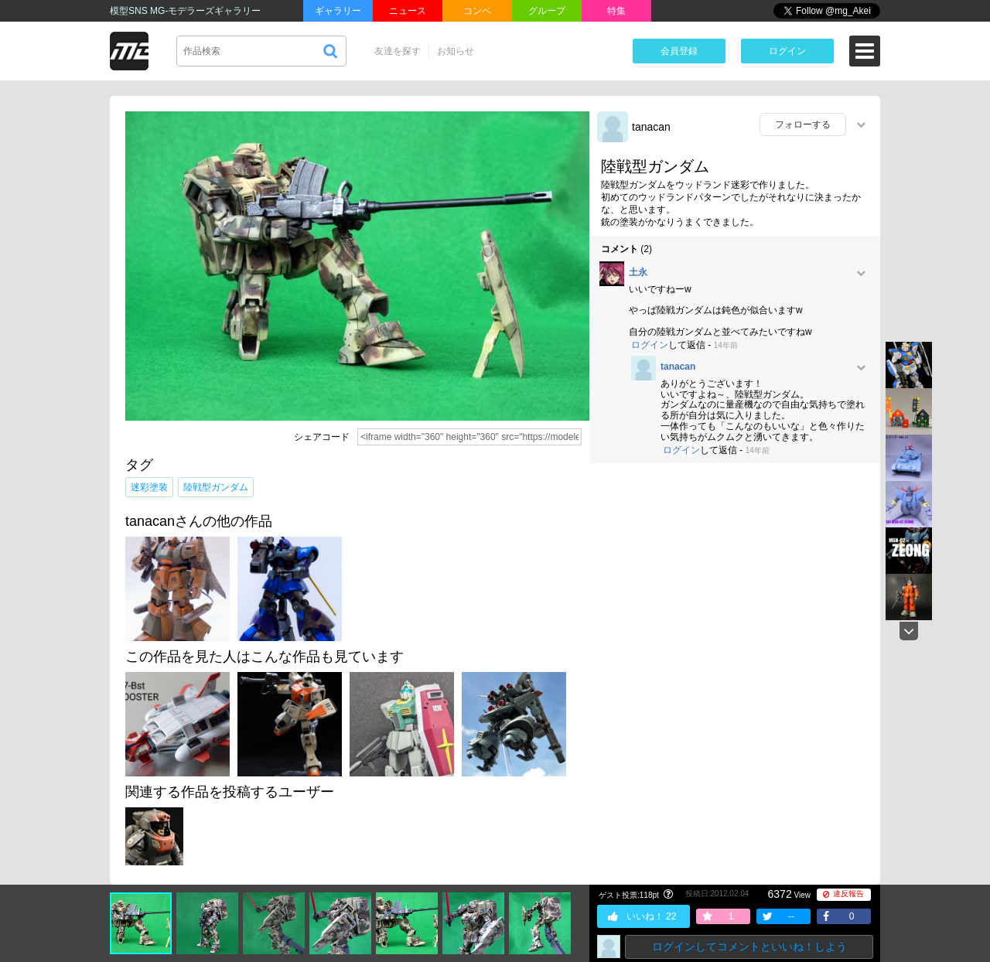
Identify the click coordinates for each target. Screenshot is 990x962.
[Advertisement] (734, 587)
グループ (546, 10)
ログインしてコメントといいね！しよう (749, 946)
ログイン (787, 51)
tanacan (651, 127)
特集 (616, 10)
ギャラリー (338, 10)
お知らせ (455, 51)
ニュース (407, 10)
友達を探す (397, 51)
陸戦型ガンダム (215, 487)
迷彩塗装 (149, 487)
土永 (638, 273)
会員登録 (679, 51)
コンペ (477, 10)
